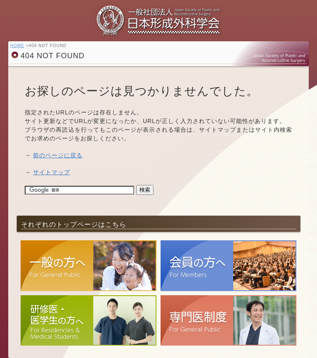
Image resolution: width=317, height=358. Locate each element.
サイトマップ (51, 172)
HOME (17, 45)
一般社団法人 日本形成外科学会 (158, 22)
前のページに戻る (58, 155)
